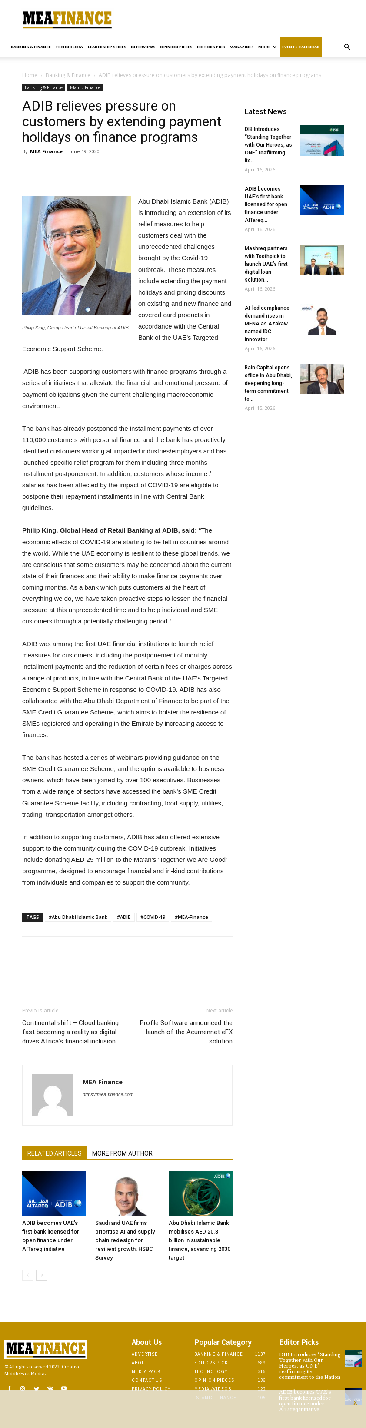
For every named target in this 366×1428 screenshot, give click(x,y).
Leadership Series (107, 47)
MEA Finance (46, 151)
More (267, 47)
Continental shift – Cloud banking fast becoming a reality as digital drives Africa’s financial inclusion (70, 1032)
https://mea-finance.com (108, 1094)
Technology (69, 47)
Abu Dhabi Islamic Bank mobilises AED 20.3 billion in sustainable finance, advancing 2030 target (199, 1240)
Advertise (145, 1354)
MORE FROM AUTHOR (122, 1153)
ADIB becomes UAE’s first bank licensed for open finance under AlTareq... (266, 204)
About (140, 1363)
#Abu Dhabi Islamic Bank (78, 917)
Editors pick (211, 47)
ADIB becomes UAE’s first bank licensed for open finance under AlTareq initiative (305, 1401)
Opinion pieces (176, 47)
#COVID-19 (152, 917)
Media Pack (146, 1371)
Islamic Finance (85, 87)
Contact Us (147, 1380)
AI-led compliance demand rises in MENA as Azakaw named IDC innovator (267, 323)
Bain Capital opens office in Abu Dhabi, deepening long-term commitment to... (268, 383)
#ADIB (124, 917)
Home (29, 75)
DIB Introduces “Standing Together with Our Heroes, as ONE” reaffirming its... (268, 145)
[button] (346, 47)
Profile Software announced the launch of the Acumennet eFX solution (186, 1032)
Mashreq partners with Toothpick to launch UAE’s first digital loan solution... (266, 264)
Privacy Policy (151, 1389)
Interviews (143, 47)
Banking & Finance (31, 47)
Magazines (242, 47)
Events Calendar (300, 47)
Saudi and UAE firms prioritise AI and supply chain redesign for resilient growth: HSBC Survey (125, 1240)
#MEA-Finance (191, 917)
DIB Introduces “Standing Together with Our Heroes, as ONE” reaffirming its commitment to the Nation (310, 1366)
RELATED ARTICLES (54, 1153)
